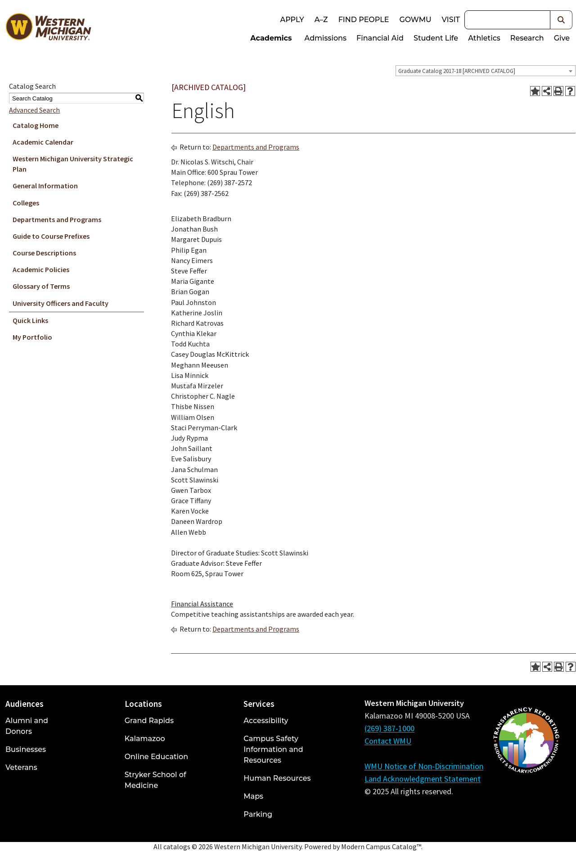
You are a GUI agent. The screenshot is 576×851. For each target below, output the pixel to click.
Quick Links (30, 320)
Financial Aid (380, 38)
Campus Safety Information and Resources (273, 749)
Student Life (436, 38)
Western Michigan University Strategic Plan (73, 163)
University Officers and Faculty (60, 303)
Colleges (26, 202)
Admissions (326, 38)
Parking (257, 814)
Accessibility (265, 720)
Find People (363, 19)
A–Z (321, 19)
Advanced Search (34, 109)
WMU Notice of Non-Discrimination (423, 766)
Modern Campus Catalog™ (381, 846)
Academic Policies (41, 269)
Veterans (21, 767)
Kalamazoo (145, 738)
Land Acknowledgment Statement (422, 779)
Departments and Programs (57, 219)
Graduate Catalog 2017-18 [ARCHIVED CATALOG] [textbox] (456, 71)
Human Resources (276, 778)
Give (562, 38)
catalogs (176, 846)
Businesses (25, 749)
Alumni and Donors (26, 726)
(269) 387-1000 (389, 728)
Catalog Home (35, 125)
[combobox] (486, 70)
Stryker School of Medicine (155, 780)
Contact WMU (387, 741)
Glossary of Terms (41, 286)
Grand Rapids (149, 720)
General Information (45, 185)
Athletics (484, 38)
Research (527, 38)
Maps (253, 796)
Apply (292, 19)
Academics (271, 38)
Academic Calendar (43, 141)
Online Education (156, 756)
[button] (561, 19)
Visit (451, 19)
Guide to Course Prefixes (51, 236)
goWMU (415, 19)
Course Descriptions (44, 252)
